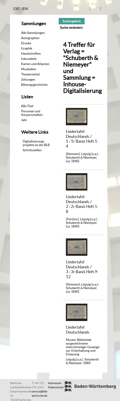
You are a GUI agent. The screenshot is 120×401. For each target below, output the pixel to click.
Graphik (26, 48)
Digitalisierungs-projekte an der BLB (36, 143)
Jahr (24, 120)
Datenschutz (55, 387)
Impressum (54, 383)
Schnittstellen (32, 150)
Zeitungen (28, 79)
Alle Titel (27, 106)
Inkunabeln (29, 58)
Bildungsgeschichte (34, 84)
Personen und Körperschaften (32, 113)
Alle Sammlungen (33, 33)
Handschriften (31, 53)
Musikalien (28, 69)
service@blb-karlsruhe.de (40, 393)
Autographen (30, 38)
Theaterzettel (30, 74)
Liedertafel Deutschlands (77, 329)
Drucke (26, 43)
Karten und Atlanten (35, 64)
